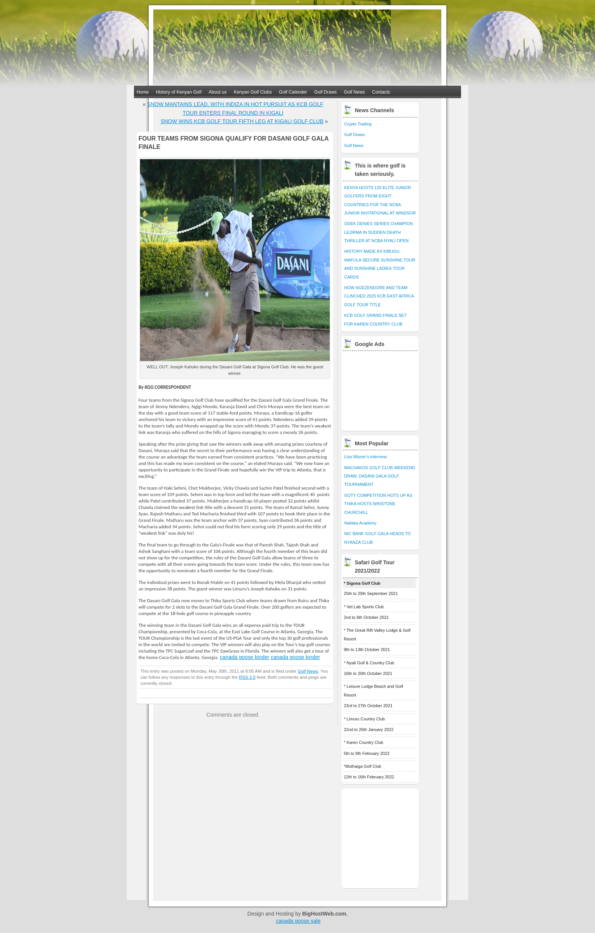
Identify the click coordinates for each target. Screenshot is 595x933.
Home (143, 92)
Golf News (354, 92)
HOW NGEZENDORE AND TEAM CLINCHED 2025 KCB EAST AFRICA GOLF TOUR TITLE (379, 296)
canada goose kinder (244, 657)
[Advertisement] (381, 389)
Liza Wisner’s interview (365, 456)
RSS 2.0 (247, 677)
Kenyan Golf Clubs (253, 92)
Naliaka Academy (360, 523)
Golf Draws (325, 92)
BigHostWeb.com (324, 914)
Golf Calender (293, 92)
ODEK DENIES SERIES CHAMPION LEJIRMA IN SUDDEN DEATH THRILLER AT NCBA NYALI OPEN (378, 232)
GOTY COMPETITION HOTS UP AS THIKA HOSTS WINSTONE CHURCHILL (378, 504)
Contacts (381, 92)
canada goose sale (298, 921)
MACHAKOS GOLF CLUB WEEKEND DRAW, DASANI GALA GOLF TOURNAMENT (379, 476)
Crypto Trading (357, 124)
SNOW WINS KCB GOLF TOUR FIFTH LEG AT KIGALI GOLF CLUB (242, 121)
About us (218, 92)
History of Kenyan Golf (178, 92)
